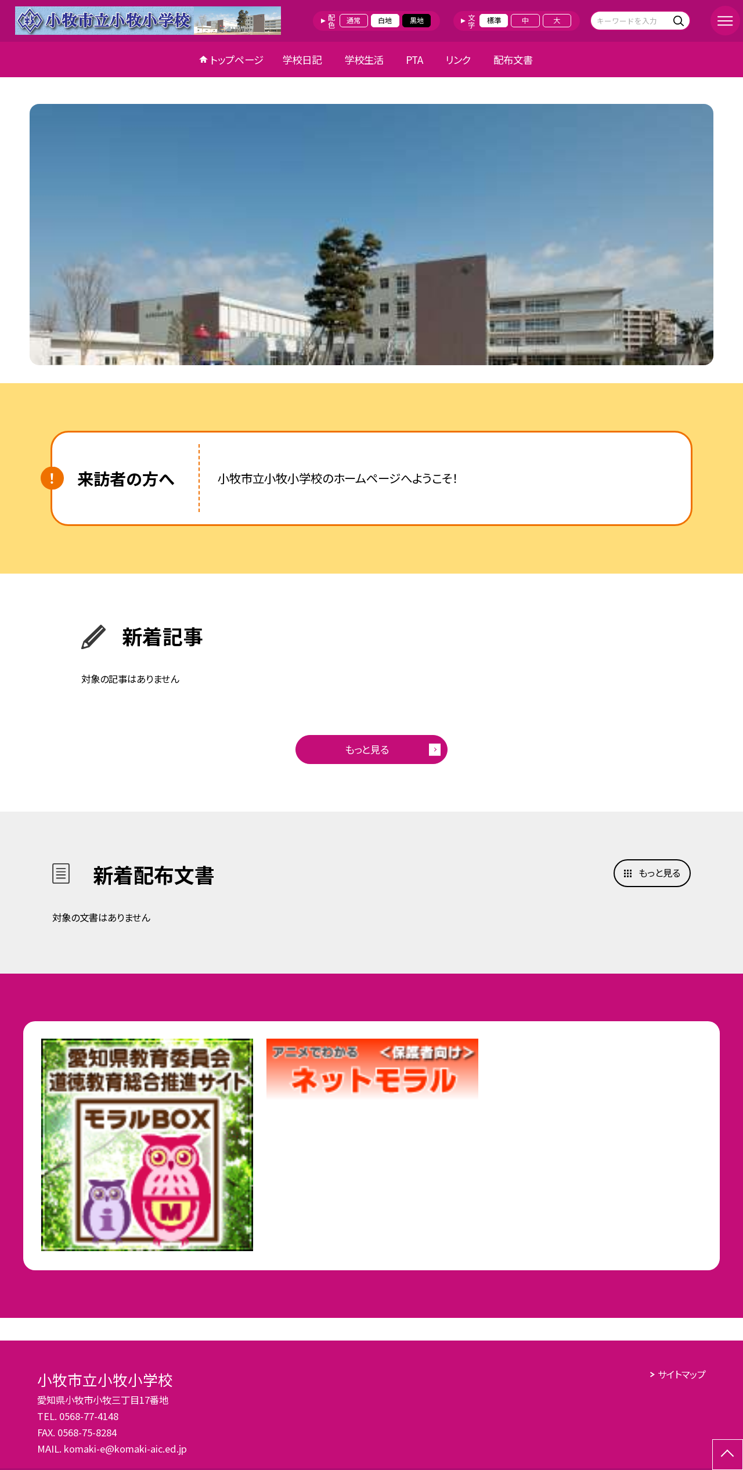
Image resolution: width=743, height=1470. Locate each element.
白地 (385, 20)
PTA (414, 59)
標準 (494, 20)
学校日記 (302, 59)
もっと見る (367, 749)
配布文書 (513, 59)
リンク (458, 59)
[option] (371, 234)
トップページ (237, 59)
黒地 (417, 20)
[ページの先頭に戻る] (727, 1454)
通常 (353, 20)
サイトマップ (682, 1374)
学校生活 (364, 59)
